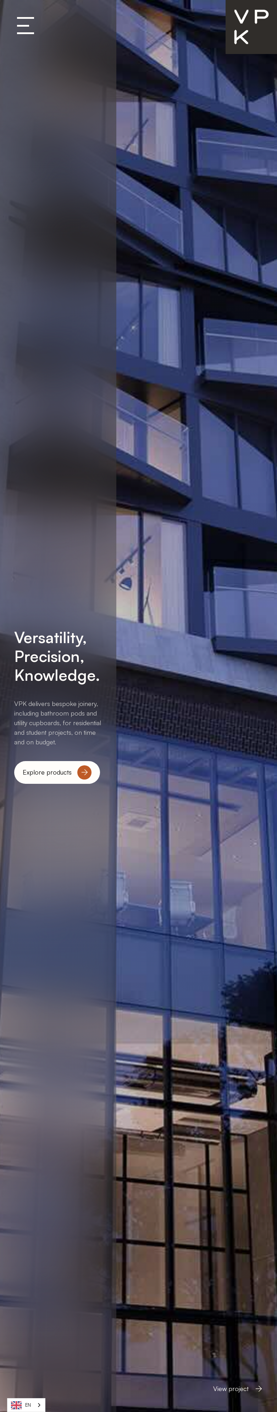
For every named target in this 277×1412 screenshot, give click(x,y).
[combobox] (26, 1405)
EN (21, 1405)
